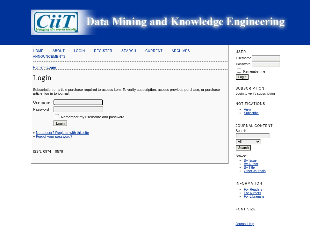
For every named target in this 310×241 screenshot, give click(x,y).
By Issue (250, 160)
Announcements (49, 56)
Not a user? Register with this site (62, 133)
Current (153, 51)
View (247, 109)
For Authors (252, 193)
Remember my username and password (92, 117)
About (59, 51)
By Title (249, 167)
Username (243, 58)
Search (128, 51)
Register (103, 51)
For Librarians (254, 196)
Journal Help (244, 224)
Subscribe (251, 113)
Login (79, 51)
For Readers (253, 189)
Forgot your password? (54, 136)
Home (38, 51)
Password (243, 64)
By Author (251, 164)
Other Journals (254, 171)
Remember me (254, 71)
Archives (181, 51)
